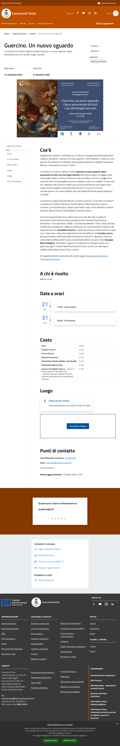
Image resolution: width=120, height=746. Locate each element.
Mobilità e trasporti (39, 658)
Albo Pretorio (96, 680)
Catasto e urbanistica (39, 648)
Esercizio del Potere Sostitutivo (98, 695)
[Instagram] (88, 12)
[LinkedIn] (94, 12)
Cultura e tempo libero (40, 628)
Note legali (64, 676)
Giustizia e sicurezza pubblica (72, 628)
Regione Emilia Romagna (11, 3)
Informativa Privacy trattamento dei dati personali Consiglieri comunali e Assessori (103, 713)
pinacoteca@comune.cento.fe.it (59, 462)
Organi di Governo (8, 623)
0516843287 (70, 457)
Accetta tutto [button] (51, 741)
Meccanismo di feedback (70, 691)
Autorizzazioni (66, 651)
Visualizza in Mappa (78, 426)
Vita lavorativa (37, 633)
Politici (4, 643)
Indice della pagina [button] (14, 146)
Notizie (93, 623)
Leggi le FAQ (36, 682)
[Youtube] (82, 12)
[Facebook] (76, 12)
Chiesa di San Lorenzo (59, 400)
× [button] (117, 724)
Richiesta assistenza (39, 687)
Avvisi (92, 633)
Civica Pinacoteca (47, 467)
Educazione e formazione (70, 623)
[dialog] (60, 733)
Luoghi (93, 646)
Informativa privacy (68, 671)
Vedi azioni (96, 51)
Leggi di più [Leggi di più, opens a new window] (83, 736)
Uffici (3, 633)
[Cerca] (116, 13)
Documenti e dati (8, 653)
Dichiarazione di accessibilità (72, 681)
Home (6, 33)
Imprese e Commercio (39, 638)
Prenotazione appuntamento (42, 672)
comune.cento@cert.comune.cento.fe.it (17, 698)
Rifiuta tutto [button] (69, 740)
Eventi (32, 33)
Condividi (96, 46)
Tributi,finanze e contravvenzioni (67, 635)
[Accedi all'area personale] (107, 3)
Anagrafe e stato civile (40, 623)
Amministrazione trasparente (102, 675)
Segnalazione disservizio (41, 677)
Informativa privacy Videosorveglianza (98, 703)
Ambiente (64, 641)
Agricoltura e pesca (68, 656)
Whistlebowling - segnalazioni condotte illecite (103, 687)
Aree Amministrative (9, 628)
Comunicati (94, 628)
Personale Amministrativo (12, 648)
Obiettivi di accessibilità (70, 686)
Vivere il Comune (20, 33)
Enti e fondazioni (8, 638)
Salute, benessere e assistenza (72, 646)
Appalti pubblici (37, 643)
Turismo (34, 653)
